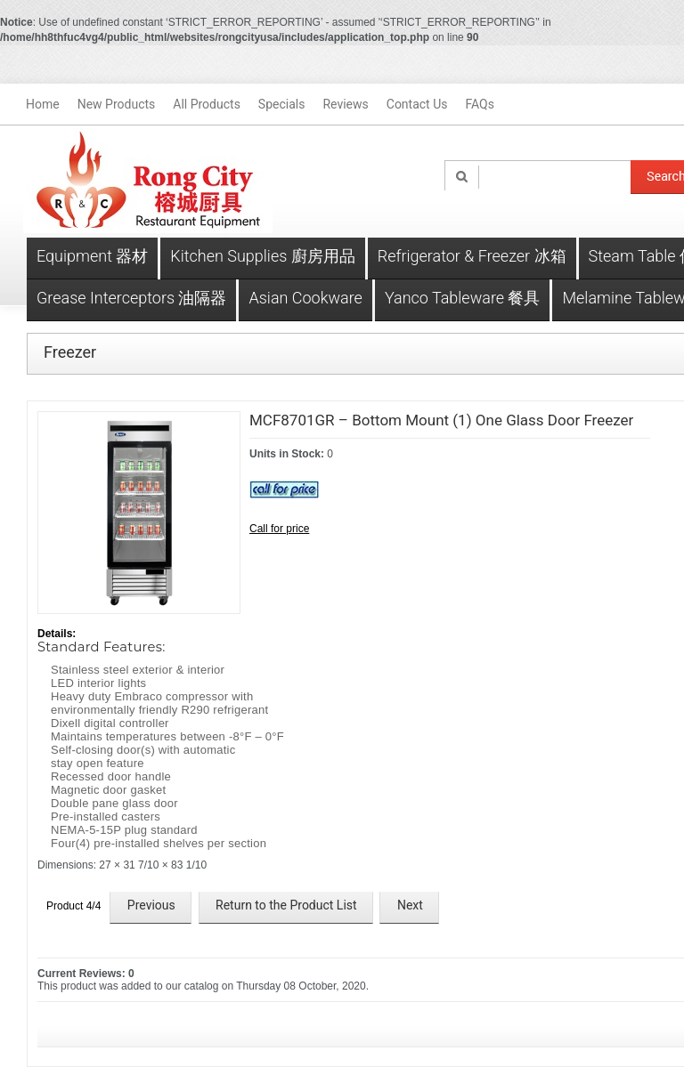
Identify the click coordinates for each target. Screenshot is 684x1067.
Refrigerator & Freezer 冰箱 (472, 256)
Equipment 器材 (92, 256)
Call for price (279, 528)
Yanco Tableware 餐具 (463, 297)
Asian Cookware (305, 297)
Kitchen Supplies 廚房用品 (262, 256)
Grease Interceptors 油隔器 (131, 297)
